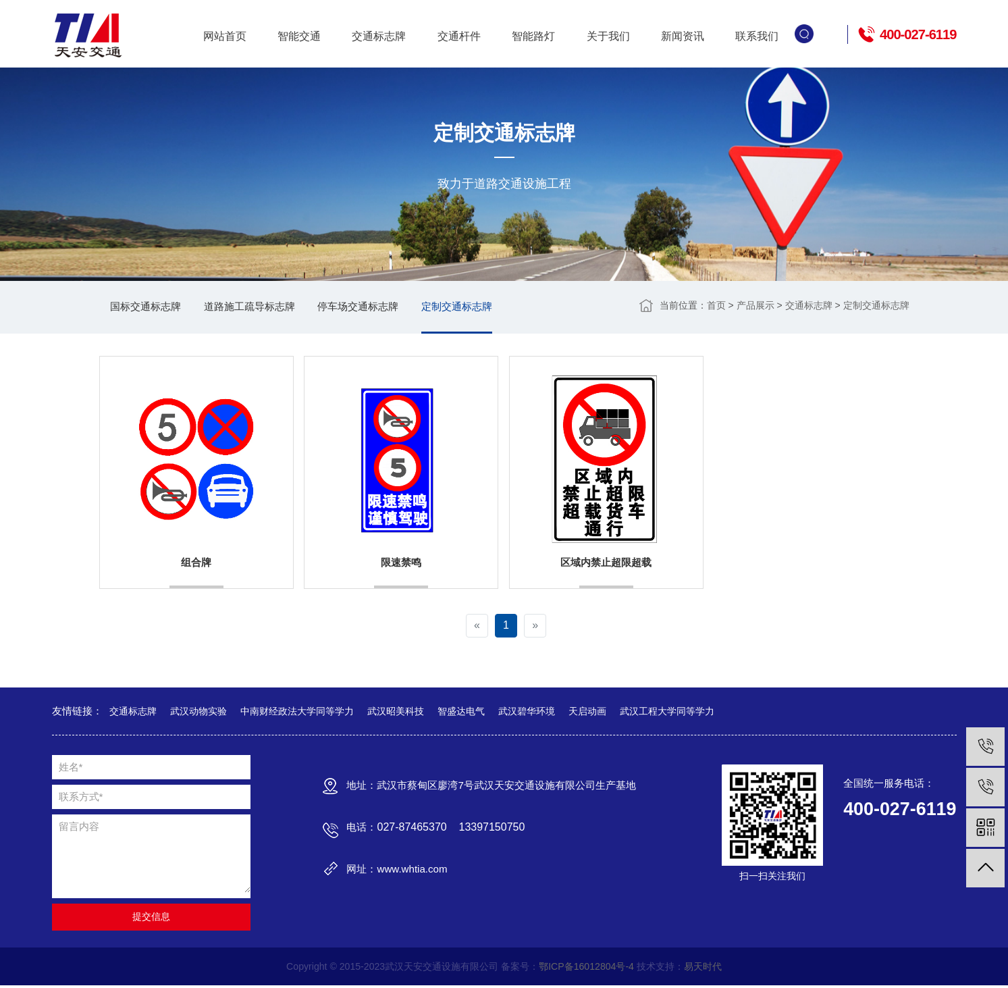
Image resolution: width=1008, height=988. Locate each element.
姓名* (71, 769)
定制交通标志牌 (476, 307)
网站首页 (224, 36)
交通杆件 (459, 36)
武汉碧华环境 (526, 712)
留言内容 (79, 828)
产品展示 (755, 306)
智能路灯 (533, 36)
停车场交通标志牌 (372, 307)
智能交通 (299, 36)
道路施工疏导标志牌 (258, 307)
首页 (716, 306)
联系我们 (756, 36)
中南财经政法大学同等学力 (297, 712)
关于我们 (608, 36)
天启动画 (587, 712)
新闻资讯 (682, 36)
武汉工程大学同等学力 (667, 712)
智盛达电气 (461, 712)
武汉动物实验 (198, 712)
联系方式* (81, 798)
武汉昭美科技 (395, 712)
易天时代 (703, 968)
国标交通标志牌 (148, 307)
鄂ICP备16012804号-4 (587, 968)
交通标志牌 (379, 36)
